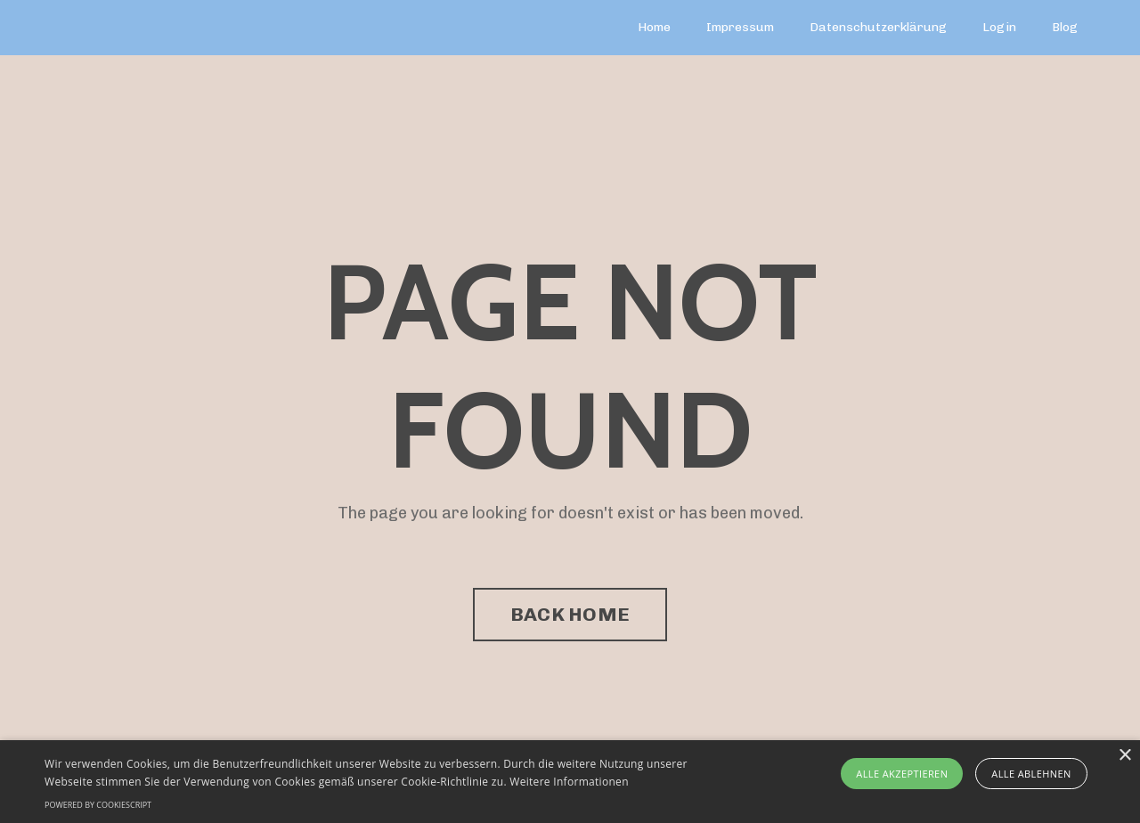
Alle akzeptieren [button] (902, 773)
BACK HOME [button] (570, 614)
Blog (1065, 27)
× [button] (1124, 755)
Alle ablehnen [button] (1031, 773)
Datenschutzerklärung (878, 27)
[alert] (570, 781)
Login (999, 27)
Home (654, 27)
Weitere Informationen (569, 781)
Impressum (740, 27)
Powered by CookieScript (98, 805)
